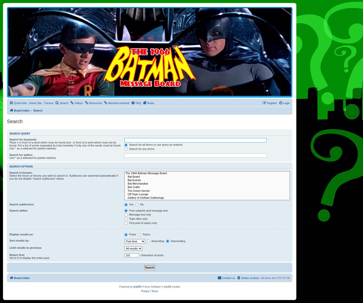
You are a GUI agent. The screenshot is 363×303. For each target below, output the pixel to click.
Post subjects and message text (146, 210)
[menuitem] (61, 103)
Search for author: (21, 154)
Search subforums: (21, 204)
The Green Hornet (207, 191)
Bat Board (207, 177)
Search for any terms (139, 148)
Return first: (17, 254)
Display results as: (21, 234)
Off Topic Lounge (207, 194)
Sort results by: (19, 240)
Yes (129, 204)
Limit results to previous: (25, 247)
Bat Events (207, 180)
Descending (175, 241)
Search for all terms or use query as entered (153, 144)
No (140, 204)
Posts (130, 234)
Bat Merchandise (207, 184)
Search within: (18, 210)
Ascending (155, 241)
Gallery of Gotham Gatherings (207, 198)
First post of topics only (140, 222)
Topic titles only (135, 218)
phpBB (136, 286)
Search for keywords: (23, 139)
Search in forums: (21, 172)
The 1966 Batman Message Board (207, 173)
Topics (144, 234)
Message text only (137, 214)
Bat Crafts (207, 187)
